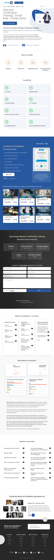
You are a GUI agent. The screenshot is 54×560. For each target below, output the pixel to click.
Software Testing (45, 536)
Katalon (33, 538)
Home (5, 6)
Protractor (33, 541)
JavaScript (33, 545)
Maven (45, 541)
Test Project (33, 536)
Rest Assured (21, 538)
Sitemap (9, 543)
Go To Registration (10, 23)
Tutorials (9, 536)
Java (45, 543)
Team (9, 541)
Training (9, 538)
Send (39, 290)
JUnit (45, 540)
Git (21, 547)
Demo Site (18, 6)
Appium (44, 538)
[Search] (45, 6)
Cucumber (21, 541)
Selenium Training (11, 6)
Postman (21, 540)
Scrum (21, 545)
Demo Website (9, 540)
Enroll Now (8, 174)
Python (33, 543)
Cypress (33, 540)
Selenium (21, 536)
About (22, 6)
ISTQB (21, 543)
